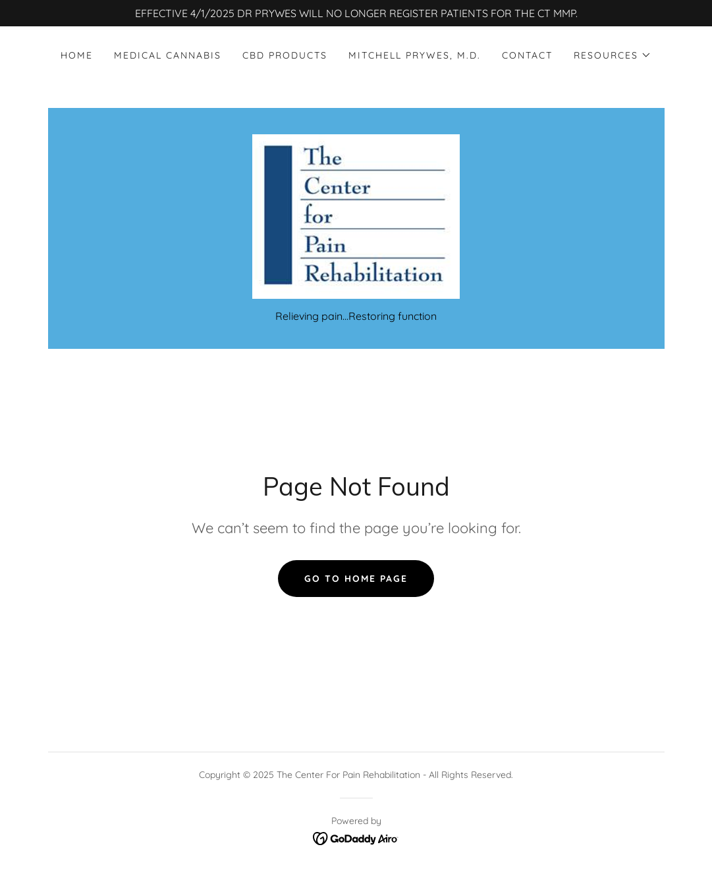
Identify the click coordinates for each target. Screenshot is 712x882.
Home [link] (77, 55)
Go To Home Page (356, 578)
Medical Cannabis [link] (167, 55)
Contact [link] (527, 55)
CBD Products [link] (284, 55)
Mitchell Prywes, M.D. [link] (414, 55)
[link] (356, 215)
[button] (612, 55)
